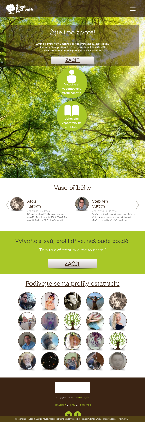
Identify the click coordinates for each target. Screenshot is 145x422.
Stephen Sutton (100, 204)
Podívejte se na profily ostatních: (72, 283)
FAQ (73, 405)
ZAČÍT (72, 60)
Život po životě (19, 9)
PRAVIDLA (61, 405)
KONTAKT (85, 405)
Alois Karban (34, 204)
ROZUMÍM (123, 419)
